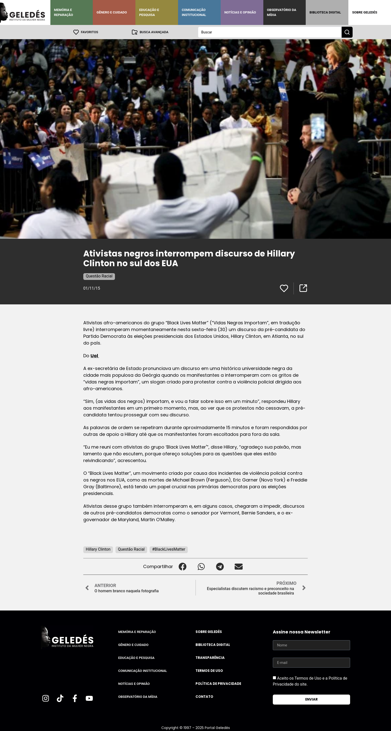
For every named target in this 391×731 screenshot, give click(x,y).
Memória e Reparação (63, 12)
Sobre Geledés (364, 12)
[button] (182, 566)
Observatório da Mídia (281, 12)
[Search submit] (347, 31)
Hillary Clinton (98, 549)
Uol (95, 355)
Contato (204, 696)
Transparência (210, 657)
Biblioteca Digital (325, 12)
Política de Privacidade (218, 683)
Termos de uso (209, 670)
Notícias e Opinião (240, 12)
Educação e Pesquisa (149, 12)
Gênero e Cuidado (112, 12)
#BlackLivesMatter (168, 549)
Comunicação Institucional (194, 12)
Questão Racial (99, 275)
